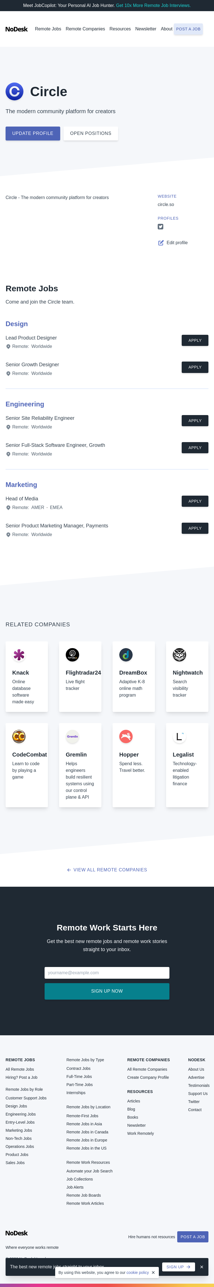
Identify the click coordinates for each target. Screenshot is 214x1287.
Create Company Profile (148, 1077)
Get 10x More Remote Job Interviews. (153, 5)
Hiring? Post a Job (21, 1077)
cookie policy (138, 1272)
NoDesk (196, 1060)
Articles (133, 1101)
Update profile (33, 133)
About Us (196, 1069)
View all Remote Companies (107, 869)
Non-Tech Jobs (18, 1138)
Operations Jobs (20, 1146)
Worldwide (41, 346)
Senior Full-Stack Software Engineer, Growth (55, 445)
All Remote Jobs (20, 1069)
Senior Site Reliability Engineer (40, 418)
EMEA (56, 507)
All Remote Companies (147, 1069)
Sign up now (107, 991)
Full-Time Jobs (79, 1076)
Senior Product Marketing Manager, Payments (57, 526)
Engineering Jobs (21, 1114)
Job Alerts (74, 1187)
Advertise (196, 1077)
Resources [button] (120, 28)
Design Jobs (16, 1106)
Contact (194, 1109)
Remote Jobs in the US (86, 1148)
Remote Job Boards (83, 1195)
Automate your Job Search (89, 1171)
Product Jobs (17, 1154)
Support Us (198, 1093)
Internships (75, 1092)
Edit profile (173, 242)
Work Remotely (140, 1133)
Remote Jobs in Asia (84, 1124)
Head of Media (22, 498)
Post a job (188, 29)
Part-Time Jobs (79, 1084)
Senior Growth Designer (32, 364)
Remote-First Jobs (82, 1116)
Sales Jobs (15, 1162)
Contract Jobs (78, 1068)
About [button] (166, 28)
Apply (195, 340)
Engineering (25, 404)
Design (17, 324)
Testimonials (199, 1085)
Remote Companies (85, 28)
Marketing (21, 484)
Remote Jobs (48, 28)
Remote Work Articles (85, 1203)
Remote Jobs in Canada (87, 1132)
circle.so (166, 204)
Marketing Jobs (19, 1130)
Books (132, 1117)
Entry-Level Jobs (20, 1122)
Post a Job (193, 1237)
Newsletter (146, 28)
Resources (140, 1091)
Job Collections (79, 1179)
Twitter (194, 1101)
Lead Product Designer (31, 338)
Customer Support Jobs (26, 1098)
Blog (131, 1109)
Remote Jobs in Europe (86, 1140)
